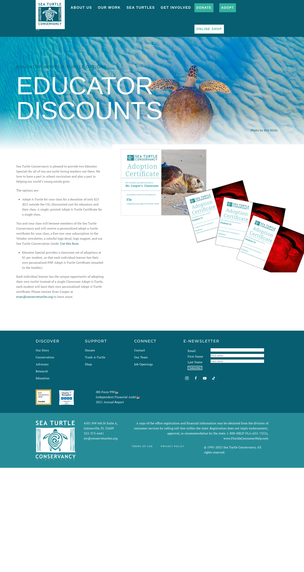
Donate (204, 7)
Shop (88, 364)
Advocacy (42, 364)
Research (42, 371)
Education (43, 378)
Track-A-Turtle (95, 357)
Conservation (45, 357)
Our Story (42, 350)
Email (192, 351)
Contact (139, 350)
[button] (38, 29)
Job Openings (143, 364)
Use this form (69, 243)
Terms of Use (142, 446)
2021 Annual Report (110, 402)
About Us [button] (81, 8)
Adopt (227, 7)
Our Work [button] (109, 8)
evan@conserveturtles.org (34, 297)
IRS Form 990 (105, 392)
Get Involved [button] (176, 8)
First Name (195, 356)
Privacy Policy (173, 446)
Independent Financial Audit (116, 397)
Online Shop (209, 29)
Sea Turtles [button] (140, 8)
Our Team (141, 357)
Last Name (195, 362)
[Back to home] (50, 12)
